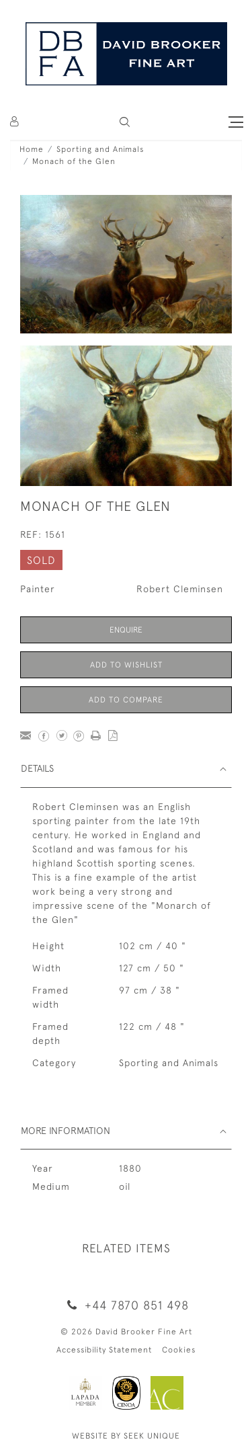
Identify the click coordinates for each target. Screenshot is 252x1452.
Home (31, 149)
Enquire (126, 630)
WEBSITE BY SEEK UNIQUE (126, 1436)
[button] (125, 122)
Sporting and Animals (100, 149)
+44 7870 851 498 (125, 1305)
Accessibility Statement (104, 1350)
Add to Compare (126, 699)
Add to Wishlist (126, 665)
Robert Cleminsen (179, 588)
